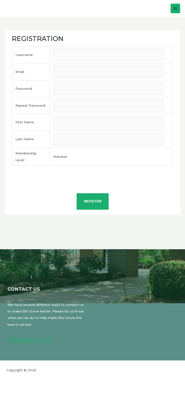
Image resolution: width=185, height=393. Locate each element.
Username (24, 55)
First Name (24, 122)
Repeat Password (30, 105)
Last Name (24, 139)
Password (23, 88)
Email (19, 72)
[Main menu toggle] (175, 9)
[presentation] (92, 180)
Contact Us (29, 341)
